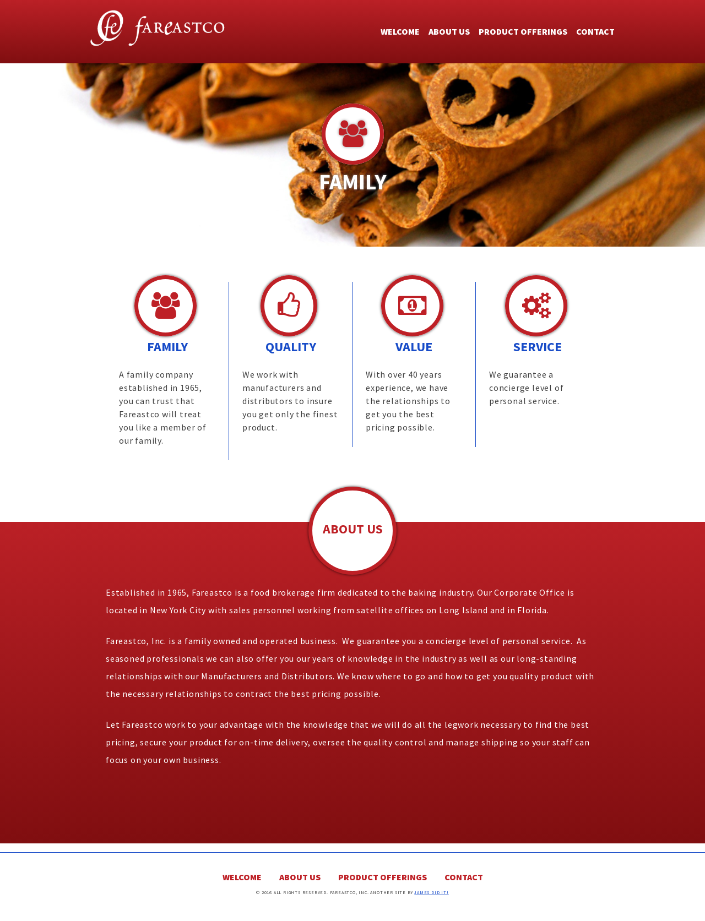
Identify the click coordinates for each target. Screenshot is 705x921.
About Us (449, 31)
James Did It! (431, 892)
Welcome (400, 31)
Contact (595, 31)
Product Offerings (523, 31)
